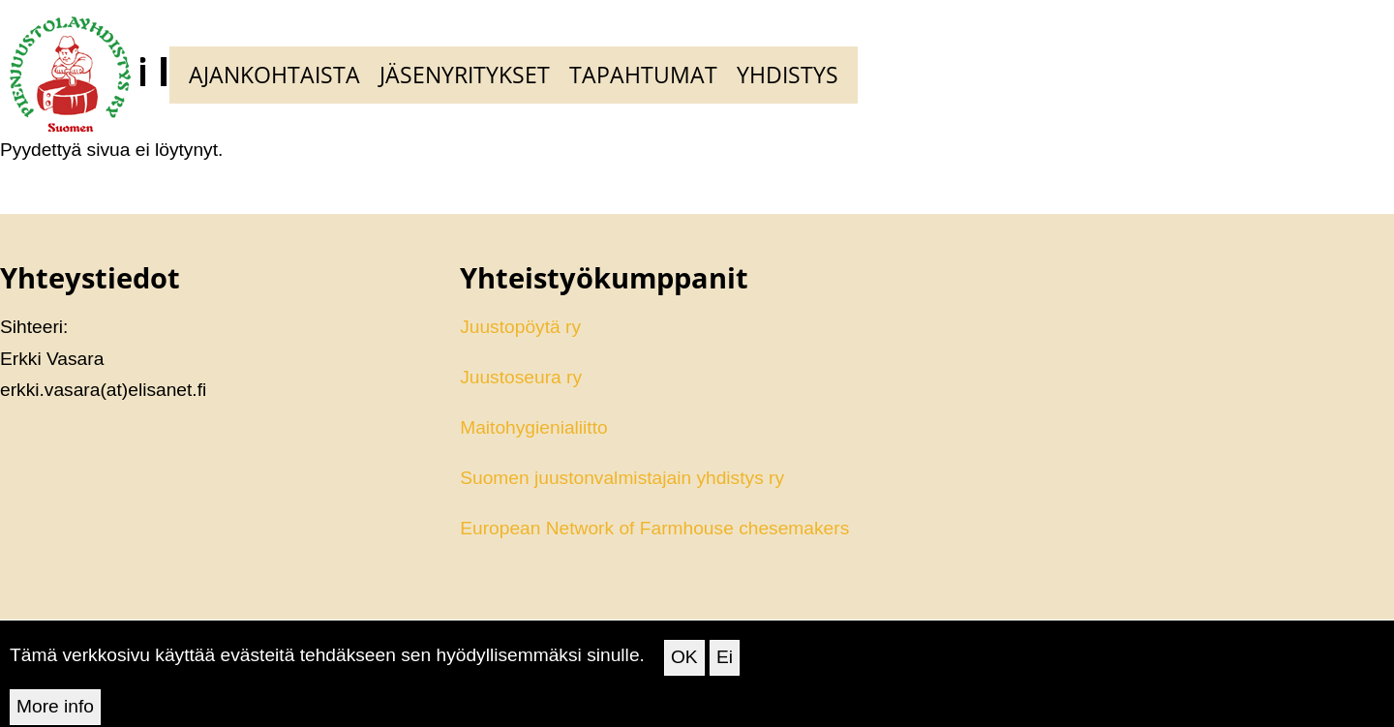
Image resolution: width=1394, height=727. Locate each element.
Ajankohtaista (274, 74)
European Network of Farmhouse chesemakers (654, 528)
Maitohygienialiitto (534, 427)
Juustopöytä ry (520, 327)
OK (684, 664)
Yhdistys (787, 74)
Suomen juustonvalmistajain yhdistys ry (622, 478)
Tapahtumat (643, 74)
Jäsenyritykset (464, 74)
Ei (724, 664)
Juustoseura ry (521, 377)
